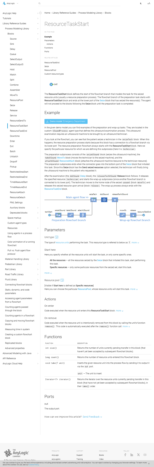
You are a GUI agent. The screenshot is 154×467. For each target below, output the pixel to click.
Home (47, 13)
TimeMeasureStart (18, 182)
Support (79, 455)
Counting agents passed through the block (16, 309)
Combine (14, 85)
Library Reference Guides (14, 23)
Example (48, 37)
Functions (48, 48)
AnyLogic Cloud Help (12, 363)
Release (13, 110)
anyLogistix (56, 459)
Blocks (11, 33)
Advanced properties (15, 348)
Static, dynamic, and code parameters (17, 291)
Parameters (49, 40)
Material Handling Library (17, 259)
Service (13, 115)
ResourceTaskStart (19, 126)
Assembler (15, 90)
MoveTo (14, 95)
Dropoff (13, 161)
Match (13, 74)
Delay (12, 49)
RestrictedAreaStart (19, 172)
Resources (12, 228)
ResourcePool (16, 100)
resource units (62, 242)
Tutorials (7, 18)
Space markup (14, 218)
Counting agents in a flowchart (19, 315)
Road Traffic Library (14, 274)
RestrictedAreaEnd (18, 177)
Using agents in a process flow (20, 235)
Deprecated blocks (18, 212)
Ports (46, 51)
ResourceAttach (17, 192)
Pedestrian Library (13, 264)
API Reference (9, 358)
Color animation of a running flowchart (21, 244)
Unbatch (14, 156)
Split (12, 79)
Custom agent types (17, 223)
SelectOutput (16, 59)
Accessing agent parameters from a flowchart (18, 300)
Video (101, 459)
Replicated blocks (13, 343)
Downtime (15, 136)
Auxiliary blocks (17, 207)
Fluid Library (11, 279)
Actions (50, 44)
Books (101, 455)
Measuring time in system (17, 329)
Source (13, 39)
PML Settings (16, 202)
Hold (12, 69)
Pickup (13, 166)
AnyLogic (55, 455)
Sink (12, 44)
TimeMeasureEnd (18, 187)
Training (80, 459)
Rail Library (10, 269)
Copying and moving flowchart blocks (19, 322)
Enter (12, 141)
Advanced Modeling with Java (17, 353)
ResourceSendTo (18, 120)
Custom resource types (54, 74)
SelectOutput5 (16, 64)
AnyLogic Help (9, 13)
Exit (11, 146)
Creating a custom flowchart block (18, 336)
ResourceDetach (17, 197)
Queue (13, 54)
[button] (14, 3)
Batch (12, 151)
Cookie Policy (34, 465)
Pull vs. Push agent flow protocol (19, 252)
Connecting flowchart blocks (18, 284)
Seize (12, 105)
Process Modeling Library (17, 28)
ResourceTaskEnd (18, 131)
